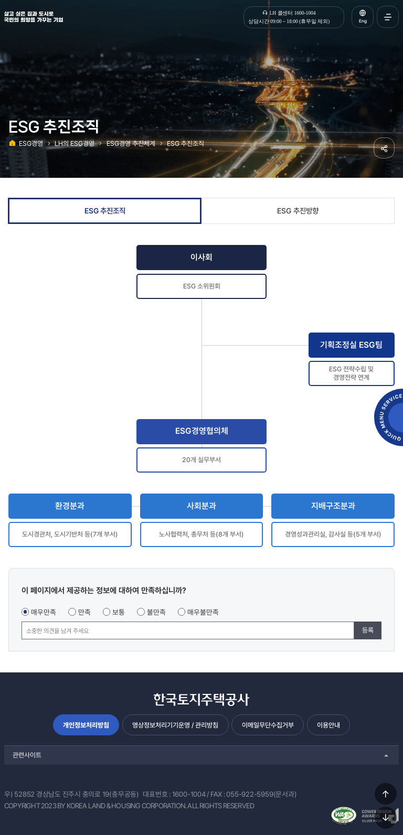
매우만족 (43, 612)
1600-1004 (189, 794)
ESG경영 (31, 143)
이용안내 (328, 725)
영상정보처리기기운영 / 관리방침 (175, 725)
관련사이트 (27, 755)
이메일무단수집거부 (268, 725)
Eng (363, 21)
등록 (368, 630)
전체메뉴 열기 (388, 17)
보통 (118, 612)
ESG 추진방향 (298, 210)
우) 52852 (19, 794)
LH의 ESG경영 (74, 143)
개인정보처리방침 (86, 725)
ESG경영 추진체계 (131, 143)
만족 (84, 612)
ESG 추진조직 (185, 143)
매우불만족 (203, 612)
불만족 (156, 612)
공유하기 (384, 147)
